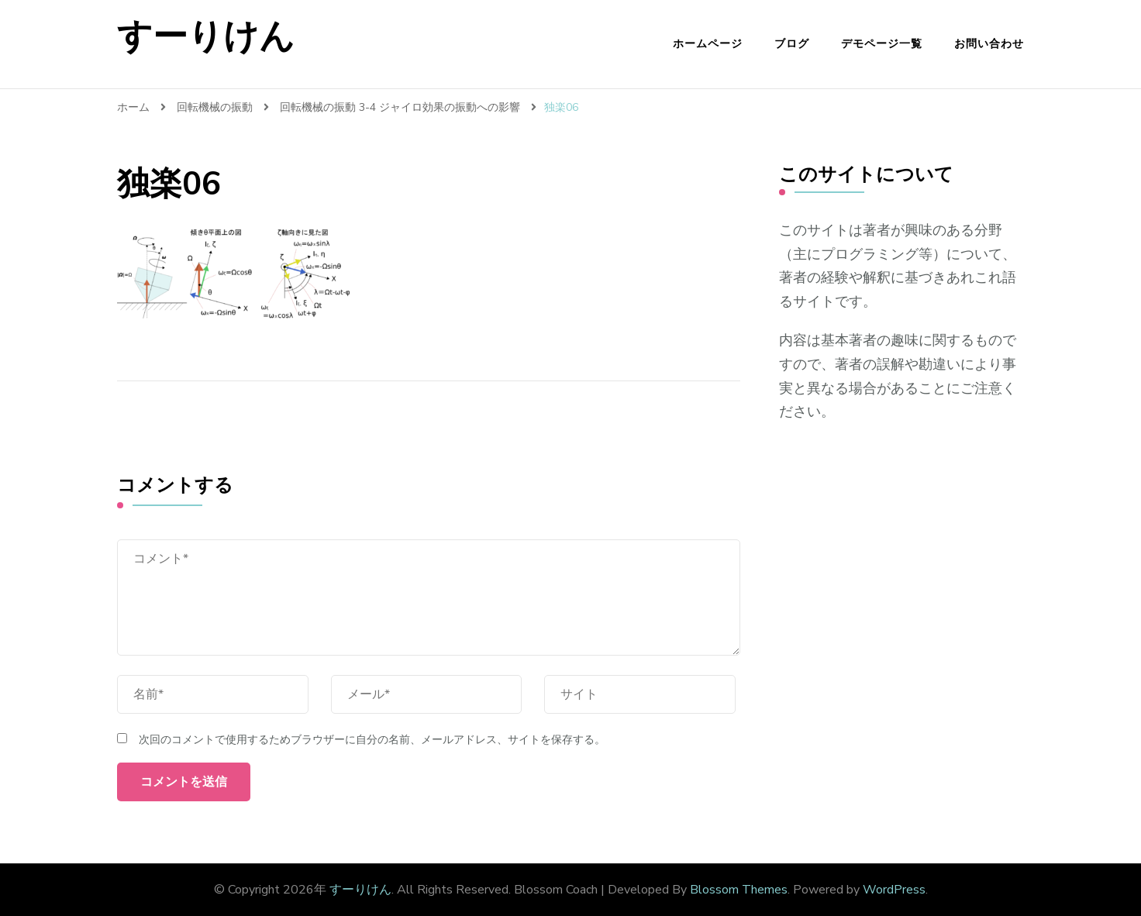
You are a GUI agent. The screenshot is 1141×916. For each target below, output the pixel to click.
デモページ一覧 (881, 43)
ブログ (791, 43)
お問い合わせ (989, 43)
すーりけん (206, 36)
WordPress (894, 889)
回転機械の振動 (215, 107)
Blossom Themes (739, 889)
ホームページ (708, 43)
